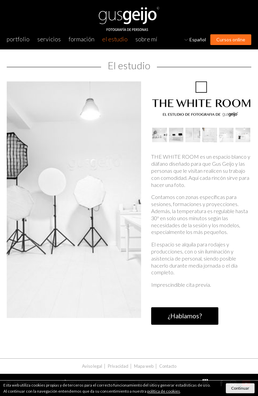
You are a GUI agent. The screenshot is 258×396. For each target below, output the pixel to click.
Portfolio (18, 39)
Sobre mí (146, 39)
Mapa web (144, 366)
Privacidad (118, 366)
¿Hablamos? (185, 316)
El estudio (115, 39)
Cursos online (230, 39)
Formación (81, 39)
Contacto (167, 366)
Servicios (49, 39)
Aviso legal (92, 366)
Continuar (240, 388)
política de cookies (163, 391)
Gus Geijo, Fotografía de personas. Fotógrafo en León (129, 19)
